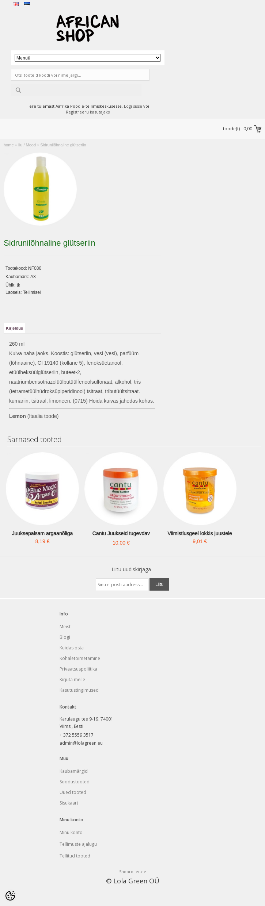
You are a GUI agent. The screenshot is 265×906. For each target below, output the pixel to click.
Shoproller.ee (132, 871)
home (9, 145)
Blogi (65, 637)
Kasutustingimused (79, 690)
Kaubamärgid (74, 771)
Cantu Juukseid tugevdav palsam (121, 538)
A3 (33, 276)
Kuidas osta (72, 648)
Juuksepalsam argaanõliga (42, 533)
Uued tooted (73, 792)
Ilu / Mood (27, 145)
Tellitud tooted (75, 856)
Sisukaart (69, 803)
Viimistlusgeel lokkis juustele (200, 533)
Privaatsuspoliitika (78, 669)
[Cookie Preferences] (10, 895)
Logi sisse (133, 106)
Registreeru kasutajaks (88, 112)
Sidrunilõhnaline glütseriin (63, 145)
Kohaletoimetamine (80, 658)
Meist (65, 626)
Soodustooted (75, 782)
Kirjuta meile (72, 679)
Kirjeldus (14, 328)
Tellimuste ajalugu (78, 844)
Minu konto (71, 832)
